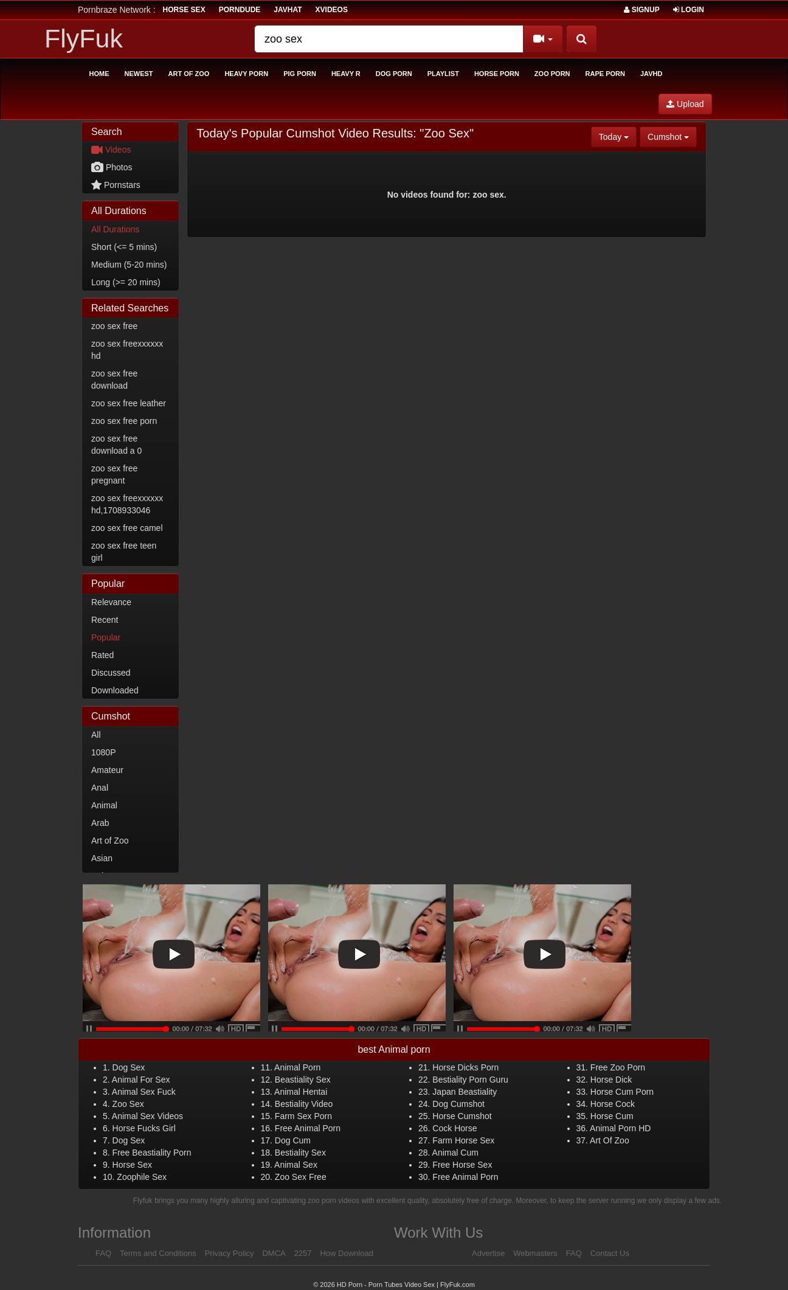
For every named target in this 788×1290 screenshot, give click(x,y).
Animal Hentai (300, 1092)
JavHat (288, 9)
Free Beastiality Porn (152, 1152)
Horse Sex (132, 1165)
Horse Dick (611, 1079)
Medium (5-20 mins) (129, 264)
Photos (111, 167)
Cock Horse (454, 1128)
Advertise (488, 1253)
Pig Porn (299, 73)
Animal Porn (297, 1067)
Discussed (111, 673)
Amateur (107, 770)
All (96, 735)
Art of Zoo (189, 73)
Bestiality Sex (300, 1152)
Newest (139, 73)
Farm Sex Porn (303, 1116)
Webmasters (535, 1253)
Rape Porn (605, 73)
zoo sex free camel (127, 528)
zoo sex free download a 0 (116, 445)
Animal (104, 805)
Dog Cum (293, 1140)
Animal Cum (455, 1152)
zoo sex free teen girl (123, 552)
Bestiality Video (304, 1104)
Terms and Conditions (158, 1253)
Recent (104, 620)
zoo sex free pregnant (114, 474)
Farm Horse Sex (463, 1140)
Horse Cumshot (461, 1116)
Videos (111, 149)
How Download (346, 1253)
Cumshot (672, 136)
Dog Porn (394, 73)
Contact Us (609, 1253)
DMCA (273, 1253)
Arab (100, 823)
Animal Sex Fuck (144, 1092)
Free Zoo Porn (617, 1067)
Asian (101, 858)
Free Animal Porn (307, 1128)
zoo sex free (114, 326)
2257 (303, 1253)
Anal (99, 787)
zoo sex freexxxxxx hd (127, 350)
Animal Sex (295, 1165)
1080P (103, 752)
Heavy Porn (246, 73)
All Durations (115, 229)
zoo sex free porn (124, 421)
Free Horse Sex (462, 1165)
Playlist (443, 73)
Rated (102, 655)
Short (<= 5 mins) (124, 247)
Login (688, 9)
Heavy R (346, 73)
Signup (641, 9)
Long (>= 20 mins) (126, 282)
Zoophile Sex (142, 1177)
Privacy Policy (229, 1253)
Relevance (111, 602)
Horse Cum (612, 1116)
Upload (684, 104)
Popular (105, 637)
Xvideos (332, 9)
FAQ (103, 1253)
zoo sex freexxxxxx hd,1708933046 (127, 504)
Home (99, 73)
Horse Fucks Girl (144, 1128)
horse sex (184, 9)
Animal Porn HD (620, 1128)
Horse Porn (496, 73)
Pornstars (115, 185)
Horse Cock (612, 1104)
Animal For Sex (141, 1079)
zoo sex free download (114, 379)
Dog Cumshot (458, 1104)
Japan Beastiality (464, 1092)
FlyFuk (83, 38)
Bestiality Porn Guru (470, 1079)
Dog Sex (128, 1067)
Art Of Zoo (609, 1140)
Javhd (651, 73)
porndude (240, 9)
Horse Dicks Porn (465, 1067)
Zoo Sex (128, 1104)
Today (618, 136)
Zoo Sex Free (301, 1177)
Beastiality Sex (303, 1079)
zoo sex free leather (128, 403)
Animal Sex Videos (147, 1116)
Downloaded (115, 690)
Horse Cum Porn (622, 1092)
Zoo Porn (552, 73)
